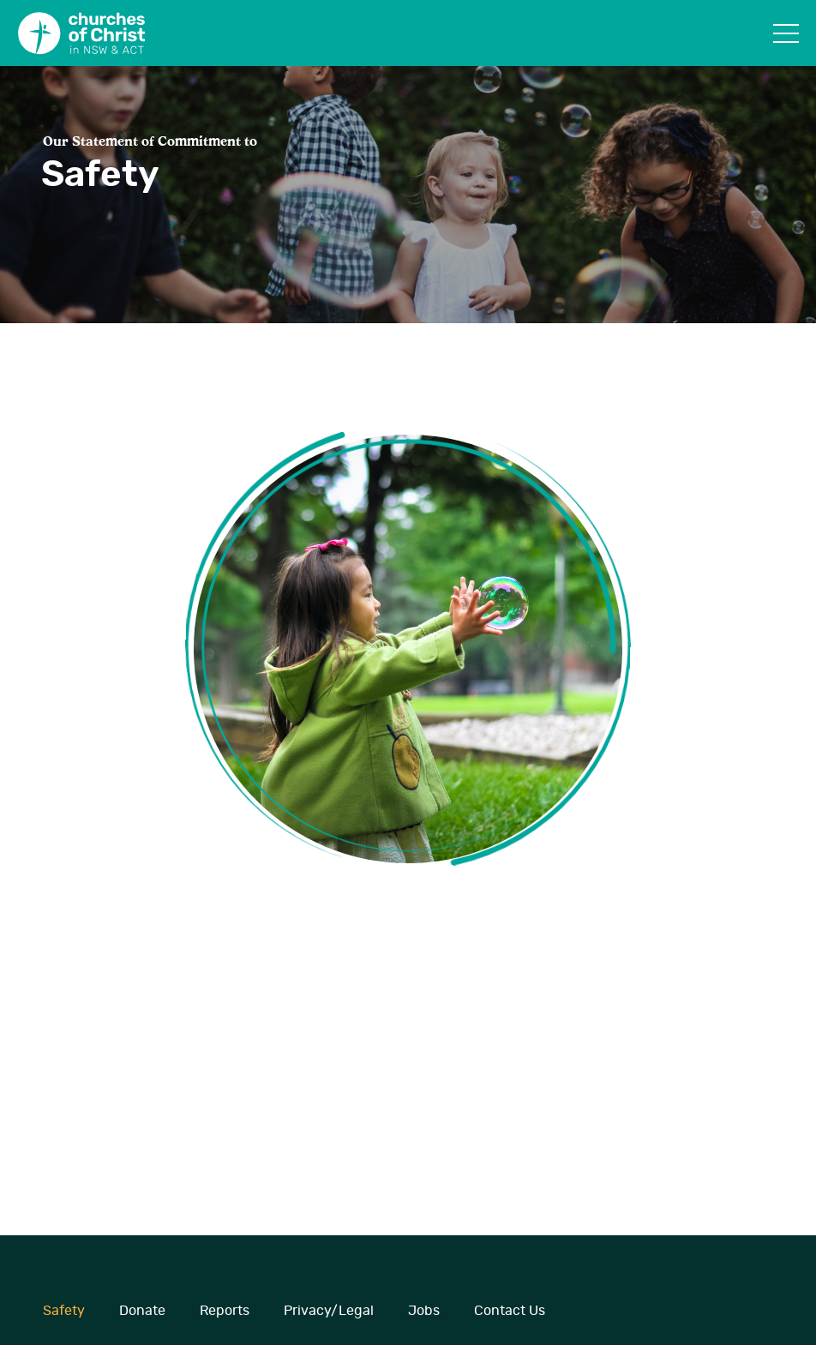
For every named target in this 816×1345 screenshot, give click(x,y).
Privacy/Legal (329, 1311)
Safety (64, 1311)
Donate (142, 1311)
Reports (224, 1311)
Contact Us (509, 1311)
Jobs (424, 1311)
